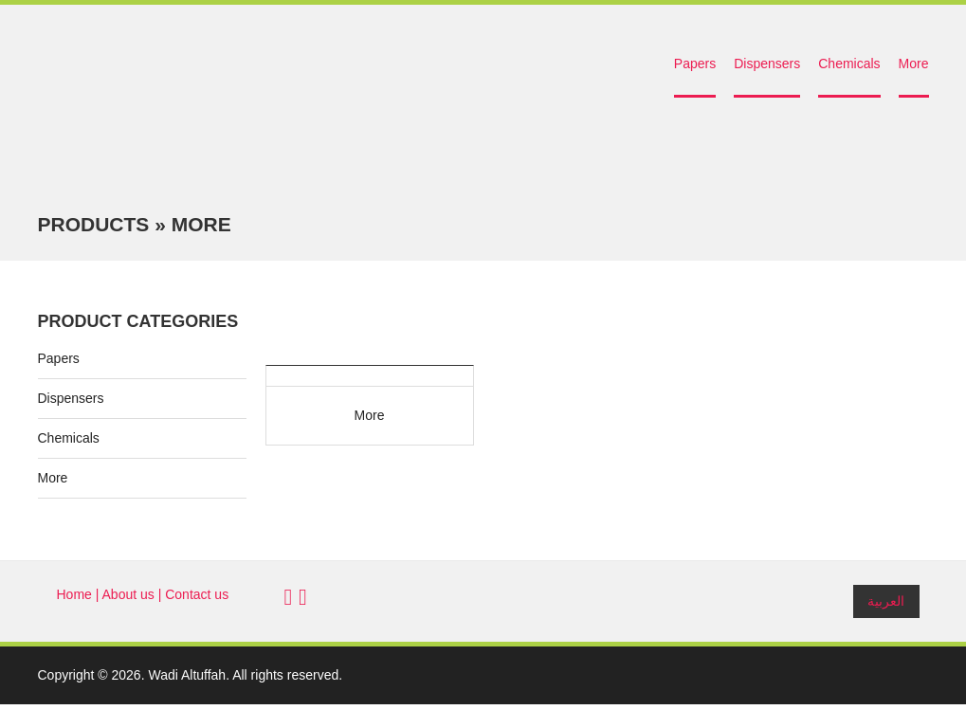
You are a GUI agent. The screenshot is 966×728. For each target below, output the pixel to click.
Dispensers (767, 63)
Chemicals (849, 63)
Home (74, 594)
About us (128, 594)
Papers (695, 63)
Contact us (196, 594)
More (914, 63)
